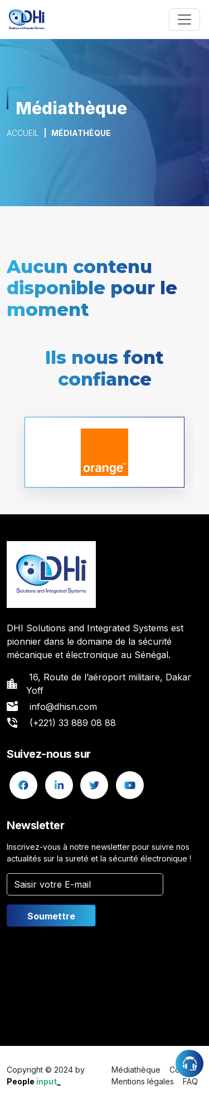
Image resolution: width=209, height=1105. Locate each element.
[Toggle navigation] (184, 19)
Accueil (23, 133)
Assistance (189, 1063)
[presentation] (91, 979)
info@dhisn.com (63, 706)
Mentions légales (142, 1081)
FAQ (190, 1081)
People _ (34, 1081)
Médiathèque (136, 1069)
